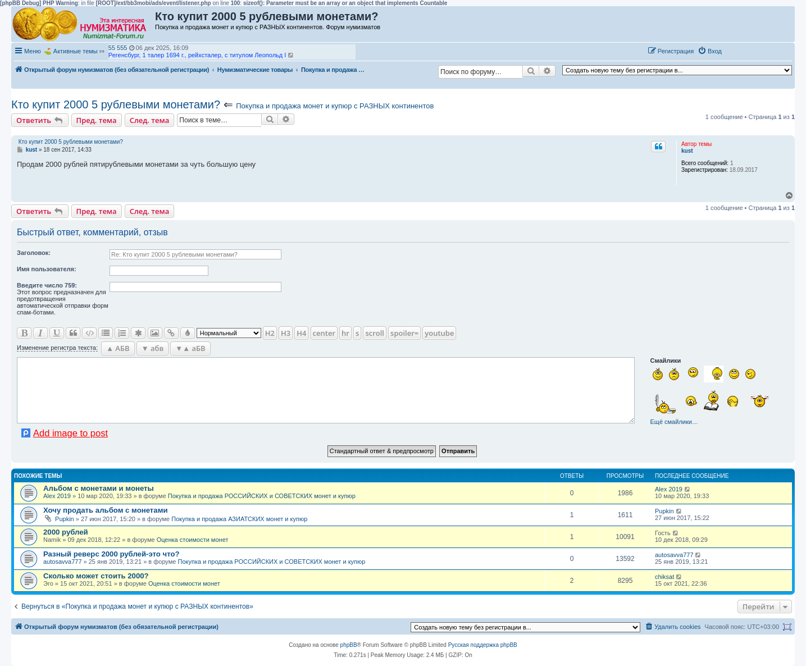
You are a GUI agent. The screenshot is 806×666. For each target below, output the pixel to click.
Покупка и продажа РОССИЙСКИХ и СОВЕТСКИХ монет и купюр (262, 495)
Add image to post (70, 433)
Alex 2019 (57, 495)
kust (687, 151)
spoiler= (404, 333)
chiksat (664, 576)
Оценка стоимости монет (193, 539)
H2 (270, 333)
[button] (737, 50)
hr (345, 333)
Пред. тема (96, 120)
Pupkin (64, 519)
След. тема (150, 120)
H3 (285, 333)
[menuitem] (710, 51)
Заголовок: (34, 252)
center (324, 333)
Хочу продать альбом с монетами (105, 510)
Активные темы (75, 51)
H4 (301, 333)
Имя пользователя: (46, 269)
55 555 (117, 47)
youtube (439, 333)
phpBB (348, 645)
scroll (374, 333)
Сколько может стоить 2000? (96, 576)
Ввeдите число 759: (47, 285)
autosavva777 (62, 561)
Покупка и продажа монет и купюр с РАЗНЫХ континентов (335, 106)
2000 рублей (65, 532)
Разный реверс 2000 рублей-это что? (111, 554)
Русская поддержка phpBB (482, 645)
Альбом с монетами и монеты (98, 488)
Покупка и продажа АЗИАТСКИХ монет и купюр (239, 519)
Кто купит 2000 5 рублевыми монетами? (115, 104)
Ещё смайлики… (674, 421)
